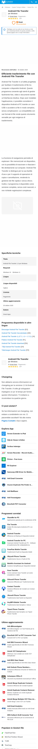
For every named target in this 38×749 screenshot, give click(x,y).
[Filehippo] (7, 2)
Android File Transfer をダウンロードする (17, 336)
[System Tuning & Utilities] (18, 7)
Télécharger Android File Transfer (14, 350)
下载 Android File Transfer (11, 347)
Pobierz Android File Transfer (12, 340)
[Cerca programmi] (32, 2)
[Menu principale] (36, 2)
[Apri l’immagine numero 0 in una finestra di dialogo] (17, 205)
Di (12, 16)
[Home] (2, 7)
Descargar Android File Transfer (13, 329)
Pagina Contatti (8, 421)
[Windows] (7, 7)
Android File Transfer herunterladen (14, 333)
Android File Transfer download (13, 343)
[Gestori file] (30, 7)
